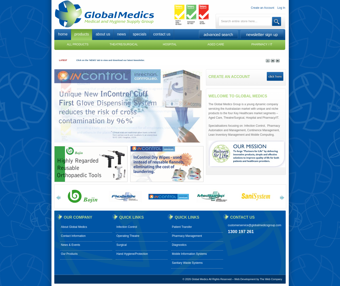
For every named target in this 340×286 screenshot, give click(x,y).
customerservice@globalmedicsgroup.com (254, 225)
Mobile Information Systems (189, 254)
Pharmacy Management (187, 236)
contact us (161, 34)
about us (103, 34)
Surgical (121, 245)
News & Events (70, 245)
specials (139, 34)
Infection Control (126, 227)
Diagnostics (179, 245)
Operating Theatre (127, 236)
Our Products (69, 254)
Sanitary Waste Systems (187, 262)
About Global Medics (74, 227)
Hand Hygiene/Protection (132, 254)
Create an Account (262, 7)
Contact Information (73, 236)
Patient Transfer (182, 227)
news (121, 34)
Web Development (245, 279)
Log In (281, 7)
